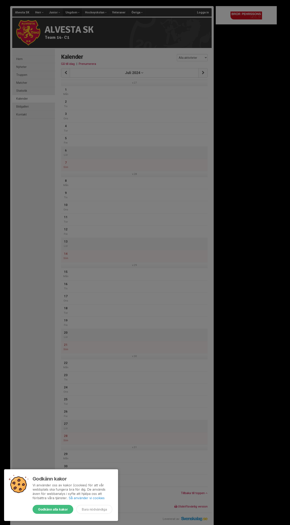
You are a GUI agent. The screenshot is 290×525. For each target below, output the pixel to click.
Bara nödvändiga (94, 509)
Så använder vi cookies (87, 498)
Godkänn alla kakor (53, 509)
